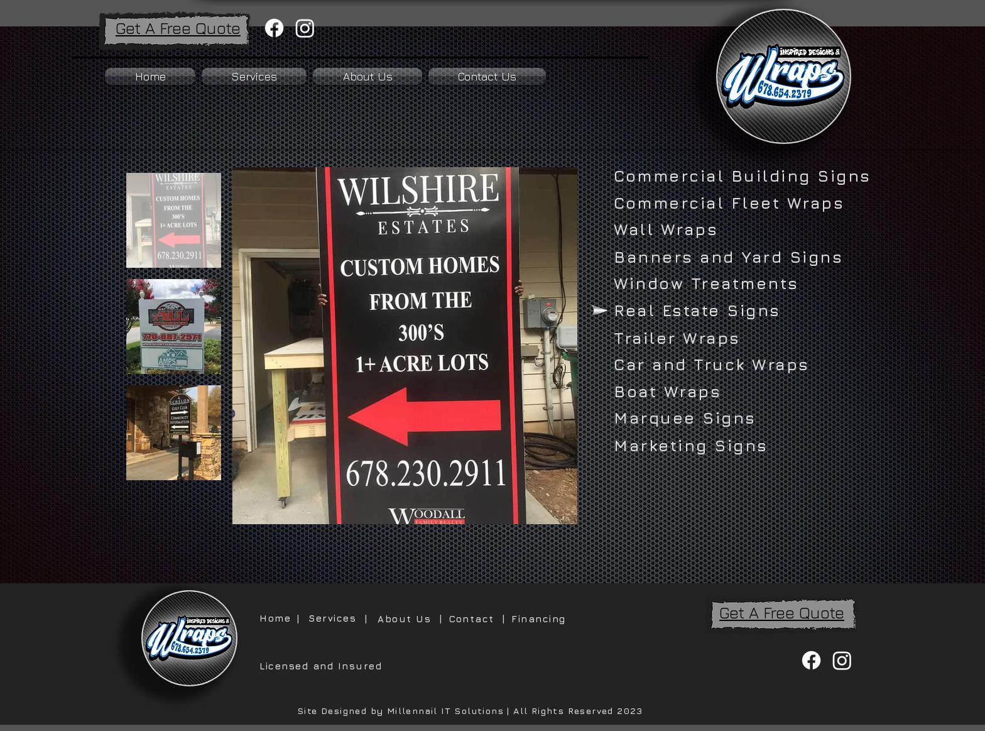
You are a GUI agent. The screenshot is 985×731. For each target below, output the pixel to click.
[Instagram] (305, 28)
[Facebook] (274, 28)
